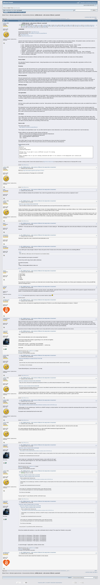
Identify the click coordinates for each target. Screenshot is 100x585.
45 (57, 18)
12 (15, 18)
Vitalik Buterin (6, 318)
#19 (96, 501)
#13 (96, 356)
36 (46, 18)
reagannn (35, 27)
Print (96, 18)
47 (60, 18)
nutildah (71, 25)
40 (51, 18)
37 (47, 18)
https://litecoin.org (25, 164)
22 (28, 18)
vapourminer (32, 25)
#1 (96, 25)
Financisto (29, 27)
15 (19, 18)
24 (31, 18)
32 (41, 18)
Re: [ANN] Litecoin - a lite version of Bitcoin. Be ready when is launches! (38, 167)
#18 (96, 472)
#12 (96, 331)
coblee (4, 23)
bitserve (55, 26)
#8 (96, 271)
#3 (96, 190)
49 (62, 18)
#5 (96, 223)
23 (29, 18)
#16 (96, 423)
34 (43, 18)
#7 (96, 247)
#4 (96, 201)
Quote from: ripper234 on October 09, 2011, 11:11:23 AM (30, 505)
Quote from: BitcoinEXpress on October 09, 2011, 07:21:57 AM (30, 358)
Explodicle (5, 235)
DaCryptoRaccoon (68, 26)
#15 (96, 400)
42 (54, 18)
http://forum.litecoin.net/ (27, 36)
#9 (96, 287)
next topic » (94, 17)
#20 (96, 553)
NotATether (50, 26)
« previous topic (88, 17)
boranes (24, 27)
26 (33, 18)
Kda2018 (45, 27)
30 (38, 18)
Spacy (4, 270)
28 (36, 18)
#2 (96, 167)
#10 (96, 300)
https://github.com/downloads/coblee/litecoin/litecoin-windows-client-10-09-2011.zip (38, 404)
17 (22, 18)
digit (61, 25)
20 (26, 18)
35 (45, 18)
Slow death (85, 25)
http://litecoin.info (25, 34)
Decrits (19, 268)
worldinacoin (6, 299)
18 (23, 18)
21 (27, 18)
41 (52, 18)
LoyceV (26, 25)
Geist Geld (20, 295)
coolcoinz (24, 26)
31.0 (17, 10)
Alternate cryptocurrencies (15, 15)
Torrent (20, 10)
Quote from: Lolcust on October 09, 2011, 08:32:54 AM (29, 385)
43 (55, 18)
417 (68, 18)
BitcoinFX (39, 26)
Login (16, 12)
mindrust (39, 25)
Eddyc (75, 26)
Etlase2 (5, 246)
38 (48, 18)
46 (59, 18)
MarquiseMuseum (77, 25)
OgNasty (56, 25)
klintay (29, 26)
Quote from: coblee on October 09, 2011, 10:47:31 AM (30, 476)
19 (24, 18)
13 (17, 18)
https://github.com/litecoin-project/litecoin (38, 33)
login (15, 7)
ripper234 (5, 331)
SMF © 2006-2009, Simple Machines (55, 582)
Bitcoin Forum (5, 15)
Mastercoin (20, 467)
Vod (51, 25)
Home (6, 12)
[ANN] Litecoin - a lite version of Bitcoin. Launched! (47, 15)
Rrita (93, 26)
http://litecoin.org (35, 31)
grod (4, 223)
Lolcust (5, 286)
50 (64, 18)
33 (42, 18)
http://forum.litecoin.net (48, 161)
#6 (96, 235)
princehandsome (87, 26)
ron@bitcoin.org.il (32, 350)
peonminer (80, 26)
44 (56, 18)
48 (61, 18)
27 (34, 18)
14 (18, 18)
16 (20, 18)
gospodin (44, 26)
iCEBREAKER (45, 25)
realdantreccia (91, 25)
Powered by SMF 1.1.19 (42, 582)
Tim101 (40, 27)
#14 (96, 378)
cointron (33, 26)
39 (50, 18)
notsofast (65, 25)
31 (40, 18)
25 (32, 18)
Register (20, 12)
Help (9, 12)
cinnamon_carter (28, 472)
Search (12, 12)
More (24, 12)
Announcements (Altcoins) (28, 15)
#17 (96, 445)
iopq (4, 189)
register (18, 7)
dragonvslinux (61, 26)
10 (13, 18)
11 (14, 18)
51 (65, 18)
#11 (96, 319)
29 (37, 18)
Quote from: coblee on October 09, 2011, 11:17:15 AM (29, 504)
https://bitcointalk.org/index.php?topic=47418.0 (33, 170)
